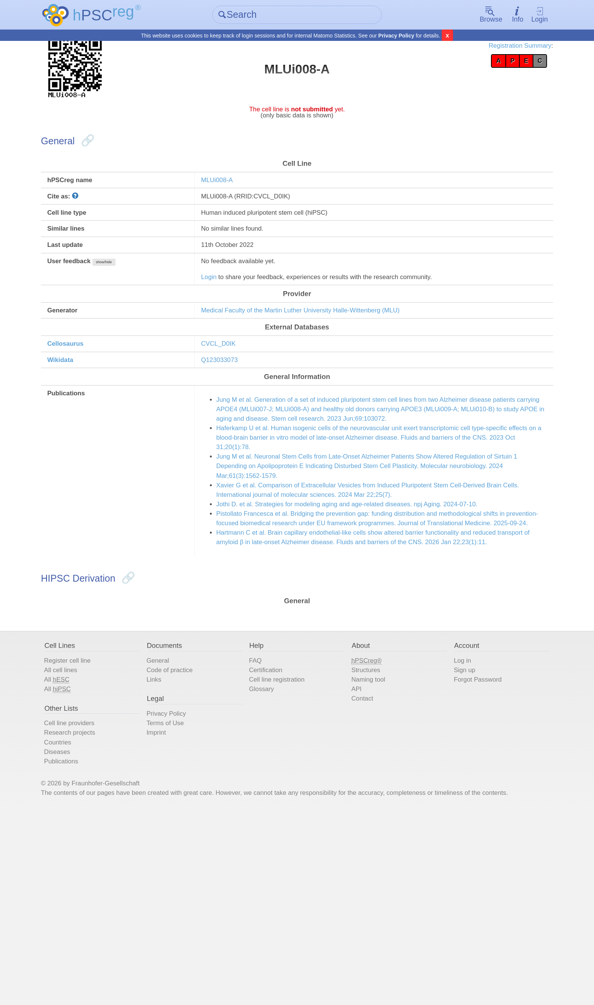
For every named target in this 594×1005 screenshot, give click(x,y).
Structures (364, 826)
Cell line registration (288, 837)
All (85, 837)
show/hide (141, 288)
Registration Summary (488, 49)
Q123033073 (234, 405)
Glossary (269, 848)
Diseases (85, 923)
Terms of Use (184, 889)
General (175, 814)
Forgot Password (468, 837)
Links (171, 837)
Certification (275, 826)
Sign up (452, 826)
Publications (90, 935)
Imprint (173, 901)
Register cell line (97, 814)
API (353, 848)
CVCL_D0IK (233, 385)
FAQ (262, 814)
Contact (360, 860)
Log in (449, 814)
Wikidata (89, 405)
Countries (86, 912)
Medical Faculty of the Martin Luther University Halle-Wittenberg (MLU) (331, 346)
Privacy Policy (396, 36)
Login (515, 15)
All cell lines (89, 826)
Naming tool (367, 837)
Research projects (100, 901)
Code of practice (189, 826)
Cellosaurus (95, 385)
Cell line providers (100, 889)
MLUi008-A (231, 190)
